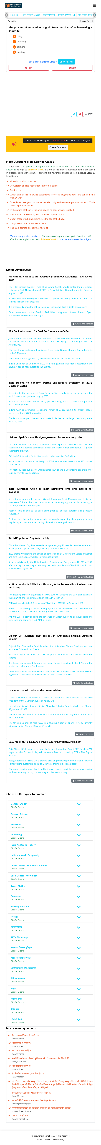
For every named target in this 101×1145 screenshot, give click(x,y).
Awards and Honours (83, 323)
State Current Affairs (83, 683)
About (47, 1139)
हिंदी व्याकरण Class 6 (32, 14)
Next (72, 67)
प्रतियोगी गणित (49, 14)
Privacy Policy (58, 1139)
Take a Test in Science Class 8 (42, 61)
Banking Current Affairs (82, 430)
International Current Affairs (80, 577)
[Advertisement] (50, 91)
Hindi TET (15, 14)
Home (39, 1139)
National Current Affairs (81, 481)
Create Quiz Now (57, 147)
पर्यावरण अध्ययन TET (66, 14)
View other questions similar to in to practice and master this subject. (50, 238)
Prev (28, 67)
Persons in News (84, 734)
